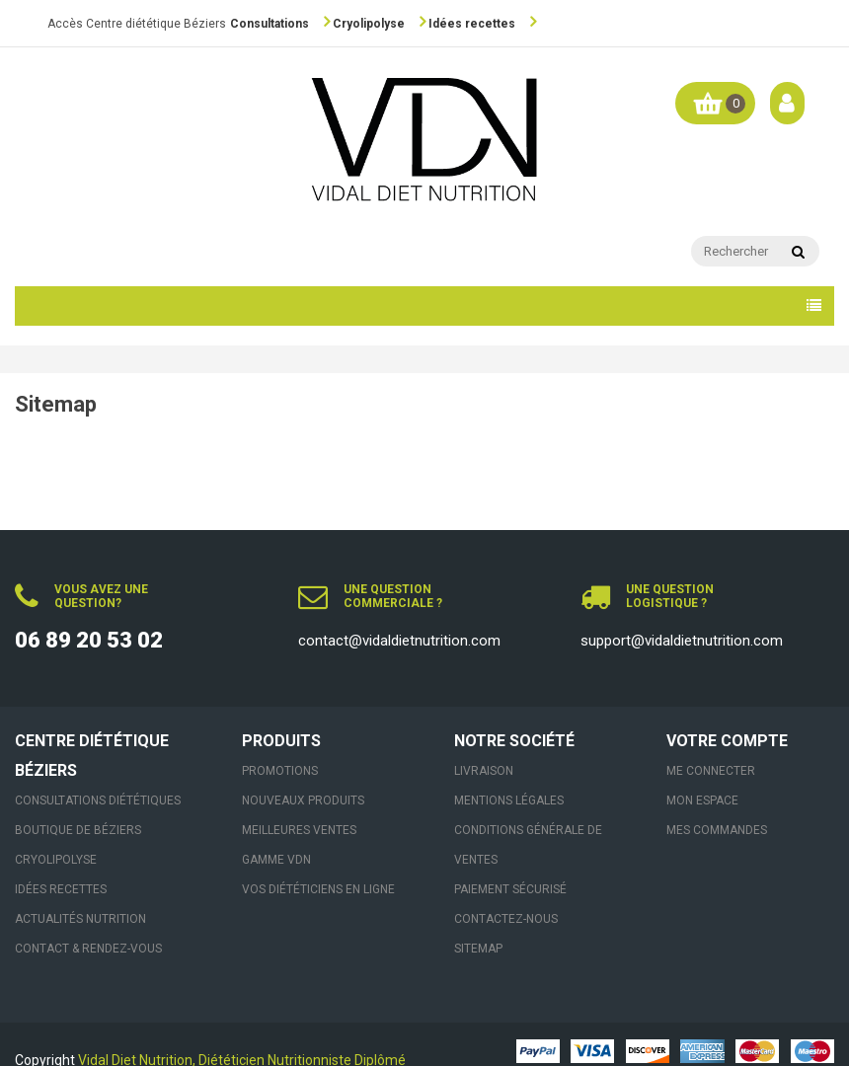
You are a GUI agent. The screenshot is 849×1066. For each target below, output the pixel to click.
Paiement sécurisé (510, 889)
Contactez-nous (506, 919)
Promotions (280, 771)
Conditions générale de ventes (528, 845)
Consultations (269, 24)
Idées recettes (471, 24)
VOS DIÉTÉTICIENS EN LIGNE (318, 889)
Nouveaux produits (303, 800)
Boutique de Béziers (78, 830)
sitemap (478, 948)
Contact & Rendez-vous (88, 948)
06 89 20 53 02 (89, 640)
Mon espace (702, 800)
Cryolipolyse (369, 24)
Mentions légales (509, 800)
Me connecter (710, 771)
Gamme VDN (276, 860)
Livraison (483, 771)
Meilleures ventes (299, 830)
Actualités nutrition (80, 919)
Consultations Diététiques (98, 800)
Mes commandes (716, 830)
